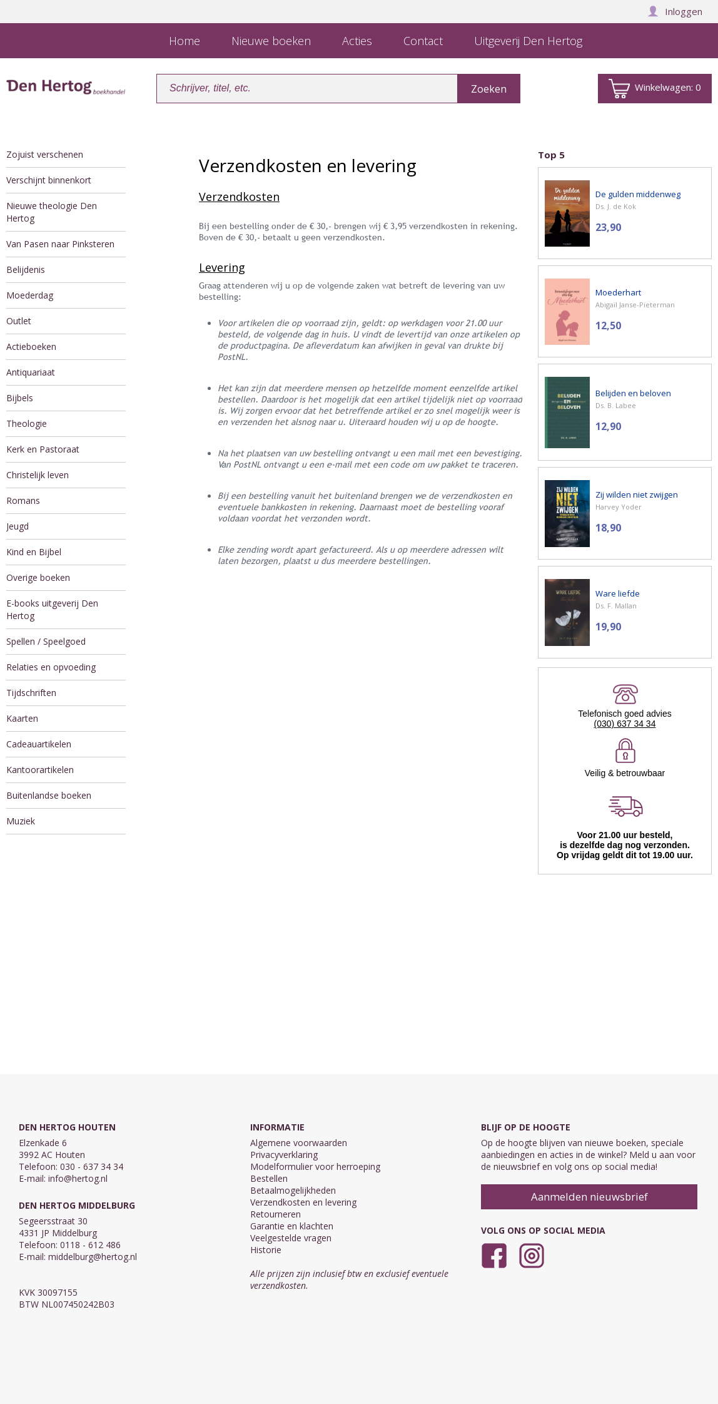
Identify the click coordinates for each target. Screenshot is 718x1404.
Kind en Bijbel (33, 552)
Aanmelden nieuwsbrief (589, 1196)
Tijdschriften (31, 693)
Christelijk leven (37, 475)
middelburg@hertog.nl (92, 1257)
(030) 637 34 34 (625, 724)
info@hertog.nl (78, 1178)
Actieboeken (31, 346)
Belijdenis (25, 269)
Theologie (26, 423)
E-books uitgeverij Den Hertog (52, 609)
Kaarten (22, 718)
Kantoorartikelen (40, 770)
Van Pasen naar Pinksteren (60, 244)
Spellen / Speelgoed (46, 641)
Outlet (18, 321)
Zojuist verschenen (44, 154)
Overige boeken (38, 577)
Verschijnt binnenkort (48, 180)
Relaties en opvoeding (51, 667)
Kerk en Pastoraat (42, 449)
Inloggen (674, 11)
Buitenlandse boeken (48, 795)
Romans (23, 500)
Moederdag (29, 295)
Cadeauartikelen (38, 744)
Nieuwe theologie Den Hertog (51, 212)
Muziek (20, 821)
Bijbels (19, 398)
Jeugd (17, 526)
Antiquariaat (30, 372)
